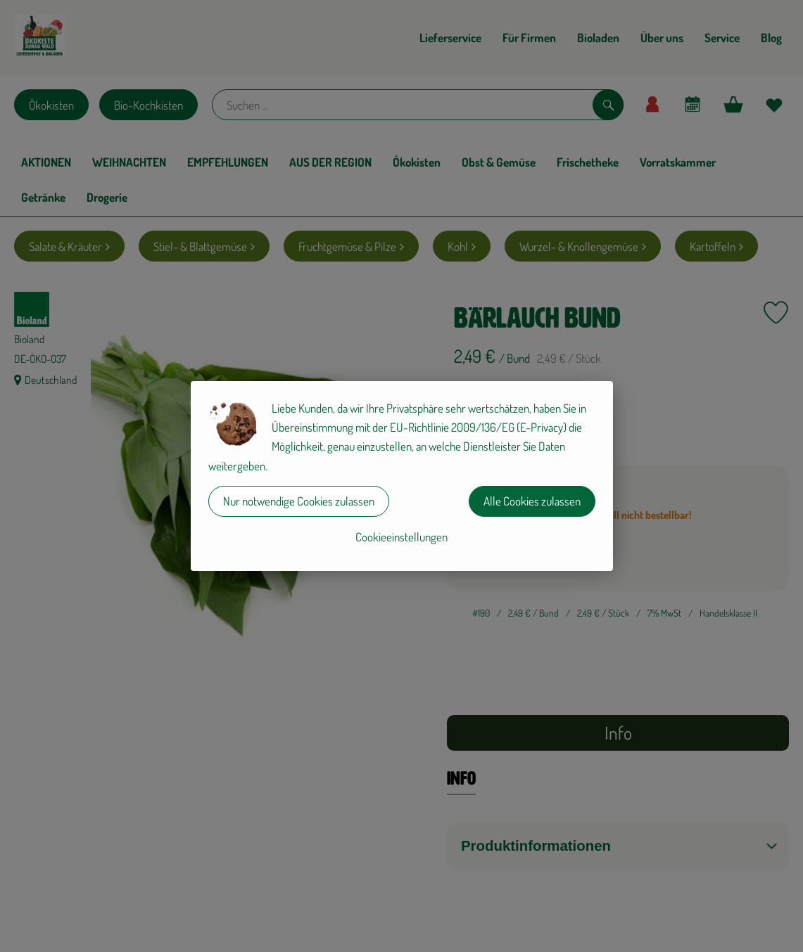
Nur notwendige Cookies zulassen (298, 501)
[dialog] (401, 476)
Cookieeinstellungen (401, 536)
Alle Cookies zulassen (532, 501)
